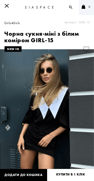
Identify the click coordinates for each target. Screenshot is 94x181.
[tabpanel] (47, 111)
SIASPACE (40, 7)
